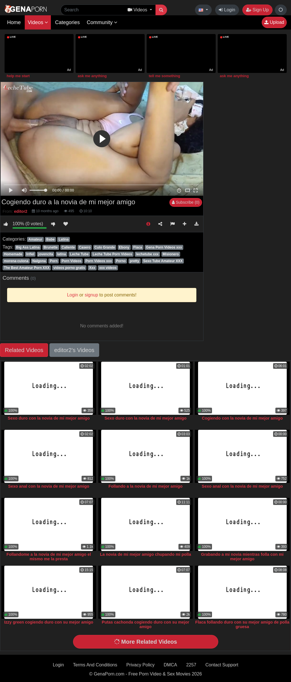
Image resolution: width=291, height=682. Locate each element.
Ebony (124, 247)
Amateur (35, 239)
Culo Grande (104, 247)
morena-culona (16, 261)
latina (61, 254)
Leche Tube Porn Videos (112, 254)
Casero (85, 247)
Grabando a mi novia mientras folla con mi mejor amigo (242, 556)
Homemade (13, 254)
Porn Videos (72, 261)
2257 (191, 664)
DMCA (170, 664)
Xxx (92, 268)
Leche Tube (79, 254)
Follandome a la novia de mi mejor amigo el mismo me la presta (49, 556)
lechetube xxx (147, 254)
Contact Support (221, 664)
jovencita (45, 254)
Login (227, 9)
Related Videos (24, 350)
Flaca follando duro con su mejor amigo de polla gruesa (242, 624)
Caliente (68, 247)
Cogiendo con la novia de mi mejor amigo (242, 418)
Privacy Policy (140, 664)
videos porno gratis (69, 268)
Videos (38, 22)
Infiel (30, 254)
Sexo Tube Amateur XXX (163, 261)
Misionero (171, 254)
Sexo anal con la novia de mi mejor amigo (49, 486)
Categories (67, 22)
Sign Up (257, 9)
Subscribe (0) (185, 202)
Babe (50, 239)
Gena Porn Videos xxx (164, 247)
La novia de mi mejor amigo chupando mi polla (145, 554)
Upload (274, 22)
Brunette (50, 247)
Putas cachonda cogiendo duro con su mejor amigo (145, 624)
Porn (53, 261)
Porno (121, 261)
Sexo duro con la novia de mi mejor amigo (49, 418)
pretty (134, 261)
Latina (63, 239)
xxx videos (108, 268)
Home (14, 22)
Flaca (137, 247)
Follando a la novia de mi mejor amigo (146, 486)
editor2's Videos (74, 350)
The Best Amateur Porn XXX (26, 268)
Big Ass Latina (28, 247)
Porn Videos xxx (98, 261)
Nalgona (39, 261)
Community (102, 22)
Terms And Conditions (95, 664)
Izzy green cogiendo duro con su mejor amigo (48, 622)
